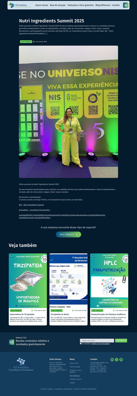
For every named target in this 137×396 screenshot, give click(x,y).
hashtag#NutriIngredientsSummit (46, 215)
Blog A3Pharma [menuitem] (102, 5)
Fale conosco (68, 234)
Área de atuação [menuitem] (58, 5)
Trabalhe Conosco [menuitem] (76, 379)
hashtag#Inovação (26, 218)
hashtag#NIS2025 (26, 215)
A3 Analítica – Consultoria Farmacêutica (34, 210)
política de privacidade (101, 344)
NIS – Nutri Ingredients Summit (31, 205)
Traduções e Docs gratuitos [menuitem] (80, 5)
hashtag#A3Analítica (42, 218)
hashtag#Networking (96, 215)
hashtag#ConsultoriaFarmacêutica (74, 215)
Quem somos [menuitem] (41, 5)
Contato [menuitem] (116, 5)
